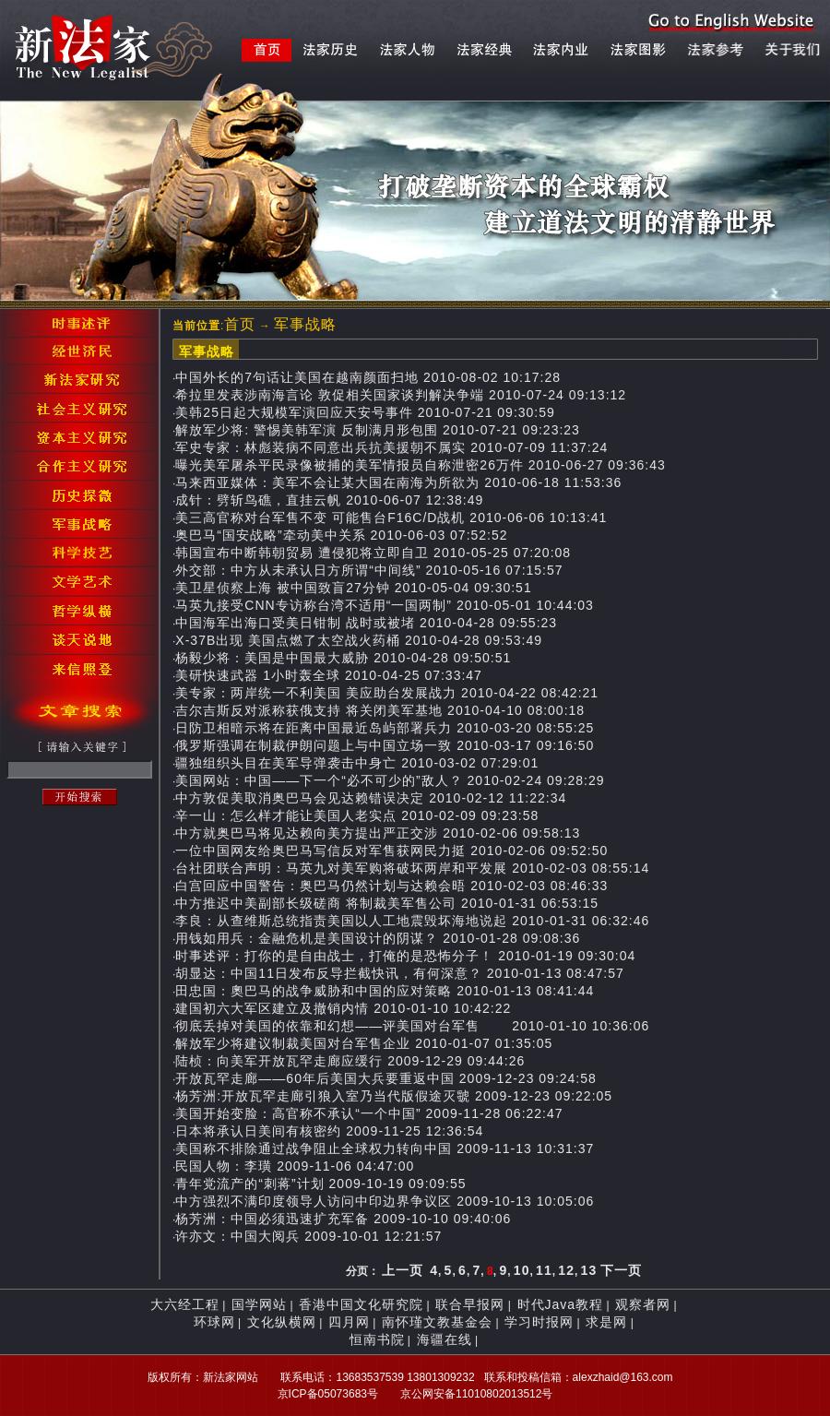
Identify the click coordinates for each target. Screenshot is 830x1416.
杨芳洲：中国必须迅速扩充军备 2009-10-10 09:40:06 (343, 1218)
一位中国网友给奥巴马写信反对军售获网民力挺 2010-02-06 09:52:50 (391, 850)
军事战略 (305, 324)
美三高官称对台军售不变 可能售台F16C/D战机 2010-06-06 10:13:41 (391, 517)
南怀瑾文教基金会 (437, 1322)
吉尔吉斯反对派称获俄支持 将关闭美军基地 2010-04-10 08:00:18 (380, 710)
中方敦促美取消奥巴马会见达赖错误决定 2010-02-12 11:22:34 (370, 798)
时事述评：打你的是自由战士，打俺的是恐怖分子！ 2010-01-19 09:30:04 (405, 955)
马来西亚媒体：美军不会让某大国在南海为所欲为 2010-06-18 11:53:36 (398, 482)
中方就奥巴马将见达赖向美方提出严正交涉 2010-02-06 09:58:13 (377, 833)
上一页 (402, 1270)
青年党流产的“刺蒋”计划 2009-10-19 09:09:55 (320, 1183)
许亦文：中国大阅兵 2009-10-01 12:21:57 (308, 1236)
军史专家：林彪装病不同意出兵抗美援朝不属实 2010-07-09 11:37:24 (391, 447)
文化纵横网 (281, 1322)
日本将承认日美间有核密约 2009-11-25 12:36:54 (329, 1131)
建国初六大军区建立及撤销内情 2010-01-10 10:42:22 (343, 1008)
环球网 (214, 1322)
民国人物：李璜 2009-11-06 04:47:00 (294, 1166)
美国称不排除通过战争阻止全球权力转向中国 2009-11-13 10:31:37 (384, 1148)
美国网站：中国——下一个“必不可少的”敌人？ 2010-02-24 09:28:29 (389, 780)
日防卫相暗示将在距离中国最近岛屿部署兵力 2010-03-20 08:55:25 (384, 727)
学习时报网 (539, 1322)
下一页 (621, 1270)
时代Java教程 (560, 1304)
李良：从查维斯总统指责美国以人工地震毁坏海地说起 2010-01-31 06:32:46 (412, 920)
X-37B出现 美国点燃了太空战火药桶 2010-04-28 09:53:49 (358, 640)
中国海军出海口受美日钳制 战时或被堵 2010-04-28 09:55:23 (366, 622)
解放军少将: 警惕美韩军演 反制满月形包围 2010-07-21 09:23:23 (377, 429)
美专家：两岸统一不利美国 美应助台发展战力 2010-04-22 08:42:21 (387, 692)
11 (544, 1270)
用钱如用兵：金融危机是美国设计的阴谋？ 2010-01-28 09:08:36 (377, 938)
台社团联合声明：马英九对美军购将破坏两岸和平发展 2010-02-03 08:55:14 (412, 868)
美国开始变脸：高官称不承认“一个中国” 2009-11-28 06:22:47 (369, 1113)
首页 (239, 324)
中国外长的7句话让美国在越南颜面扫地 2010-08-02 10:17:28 (368, 377)
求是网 (606, 1322)
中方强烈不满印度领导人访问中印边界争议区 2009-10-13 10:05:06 (384, 1201)
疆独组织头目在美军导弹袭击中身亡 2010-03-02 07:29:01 (357, 763)
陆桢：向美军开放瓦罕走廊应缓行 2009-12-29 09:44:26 (350, 1060)
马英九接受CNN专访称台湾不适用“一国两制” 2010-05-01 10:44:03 (384, 605)
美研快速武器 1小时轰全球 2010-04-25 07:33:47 (328, 675)
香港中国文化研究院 (361, 1304)
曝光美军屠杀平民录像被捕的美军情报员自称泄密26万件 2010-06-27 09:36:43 (420, 465)
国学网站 (259, 1304)
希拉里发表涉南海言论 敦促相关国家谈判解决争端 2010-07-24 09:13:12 (400, 394)
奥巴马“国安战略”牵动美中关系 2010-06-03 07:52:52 (341, 535)
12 (566, 1270)
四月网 (349, 1322)
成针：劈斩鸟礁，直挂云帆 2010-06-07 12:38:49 (329, 500)
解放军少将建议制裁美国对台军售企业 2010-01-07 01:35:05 (363, 1043)
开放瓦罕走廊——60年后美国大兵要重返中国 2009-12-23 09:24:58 (385, 1078)
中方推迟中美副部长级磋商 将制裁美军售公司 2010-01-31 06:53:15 (387, 903)
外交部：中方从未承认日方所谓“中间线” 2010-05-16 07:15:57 (369, 570)
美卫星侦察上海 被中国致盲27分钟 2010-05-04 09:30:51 (353, 587)
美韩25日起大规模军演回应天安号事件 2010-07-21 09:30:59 (364, 412)
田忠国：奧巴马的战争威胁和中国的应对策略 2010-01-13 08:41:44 (384, 990)
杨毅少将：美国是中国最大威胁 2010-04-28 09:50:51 (343, 657)
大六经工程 (184, 1304)
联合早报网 (469, 1304)
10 (522, 1270)
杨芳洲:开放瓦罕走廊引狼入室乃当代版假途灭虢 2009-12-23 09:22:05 (393, 1096)
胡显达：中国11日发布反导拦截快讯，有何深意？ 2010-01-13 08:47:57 (399, 973)
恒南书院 (377, 1339)
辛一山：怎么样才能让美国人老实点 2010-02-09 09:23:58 (357, 815)
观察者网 (642, 1304)
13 (589, 1270)
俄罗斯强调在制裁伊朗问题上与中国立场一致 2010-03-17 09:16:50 (384, 745)
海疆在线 (444, 1339)
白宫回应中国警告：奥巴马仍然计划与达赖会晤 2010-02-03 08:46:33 (391, 885)
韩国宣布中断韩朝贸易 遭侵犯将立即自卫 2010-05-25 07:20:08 (373, 552)
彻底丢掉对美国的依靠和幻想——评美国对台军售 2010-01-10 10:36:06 (412, 1025)
